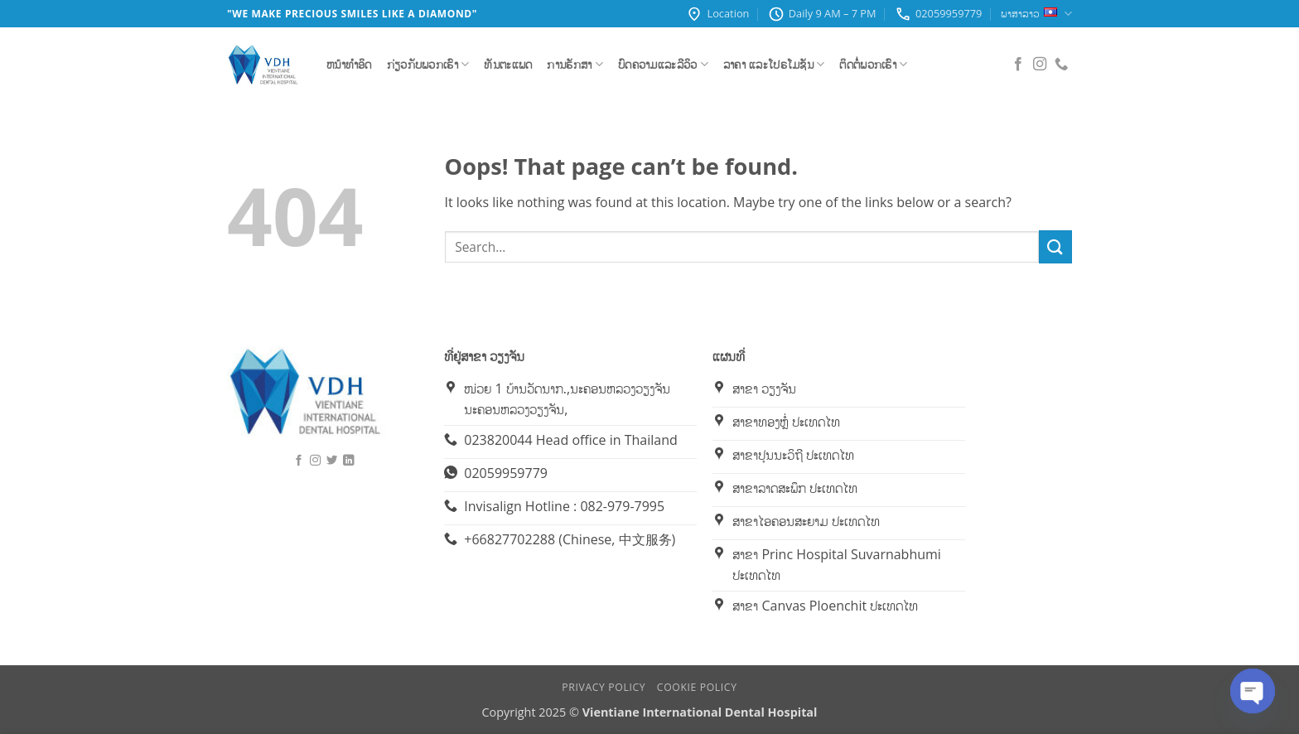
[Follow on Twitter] (331, 460)
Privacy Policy (603, 687)
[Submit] (1055, 246)
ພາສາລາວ (1036, 14)
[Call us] (1061, 65)
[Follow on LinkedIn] (348, 460)
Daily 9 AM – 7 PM (822, 14)
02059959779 (939, 14)
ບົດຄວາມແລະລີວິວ (663, 64)
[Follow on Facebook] (1018, 65)
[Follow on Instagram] (1039, 65)
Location (717, 14)
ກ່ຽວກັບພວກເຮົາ (428, 64)
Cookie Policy (697, 687)
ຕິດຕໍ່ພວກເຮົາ (873, 64)
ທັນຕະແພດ (508, 64)
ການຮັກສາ (575, 64)
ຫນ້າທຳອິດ (349, 64)
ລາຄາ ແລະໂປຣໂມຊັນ (774, 64)
